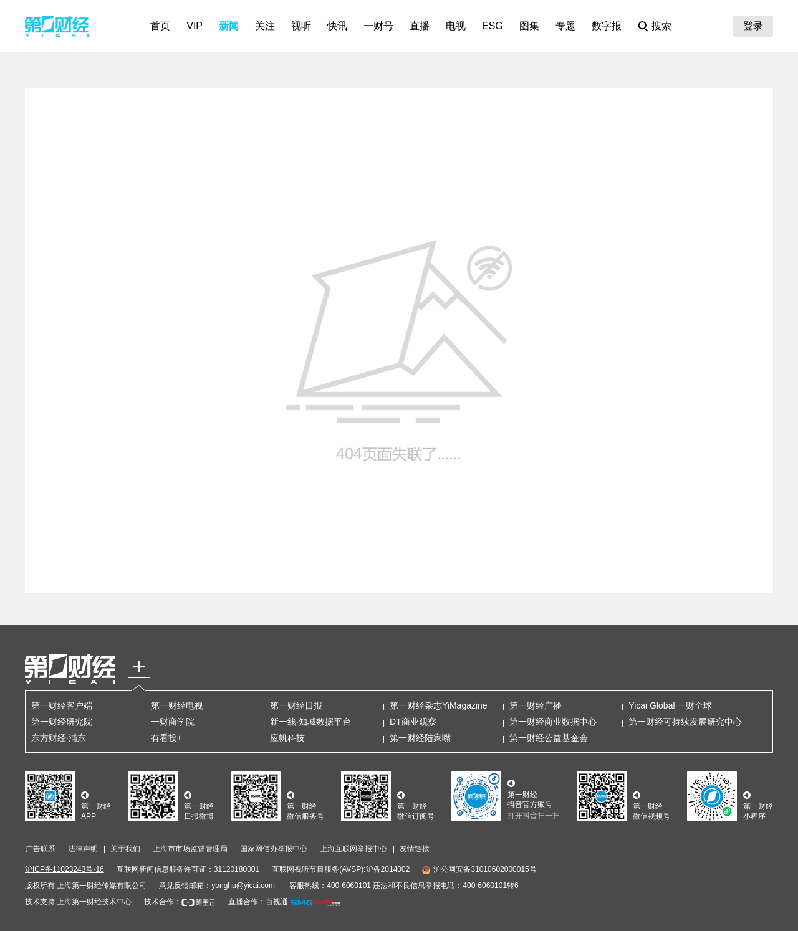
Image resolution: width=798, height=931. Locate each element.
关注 (265, 26)
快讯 (337, 26)
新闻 (229, 26)
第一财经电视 (177, 705)
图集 (529, 26)
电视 (456, 26)
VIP (194, 26)
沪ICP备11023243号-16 (64, 869)
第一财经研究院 (61, 722)
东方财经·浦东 (58, 738)
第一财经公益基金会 (548, 738)
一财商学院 (173, 722)
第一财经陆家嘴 (420, 738)
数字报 (607, 26)
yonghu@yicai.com (243, 885)
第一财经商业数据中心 (553, 722)
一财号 (378, 26)
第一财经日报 (296, 705)
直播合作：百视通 (258, 901)
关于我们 (125, 848)
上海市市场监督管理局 (190, 848)
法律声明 (83, 848)
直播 (420, 26)
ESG (492, 26)
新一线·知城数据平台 (310, 722)
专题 (565, 26)
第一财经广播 (535, 705)
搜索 (661, 26)
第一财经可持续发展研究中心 (685, 722)
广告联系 (40, 848)
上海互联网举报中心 (353, 848)
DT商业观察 (413, 722)
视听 (301, 26)
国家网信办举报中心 (273, 848)
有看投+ (166, 738)
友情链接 (415, 848)
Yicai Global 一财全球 (670, 705)
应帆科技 (287, 738)
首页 (160, 26)
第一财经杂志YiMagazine (439, 705)
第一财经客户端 (61, 705)
